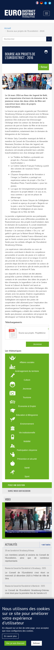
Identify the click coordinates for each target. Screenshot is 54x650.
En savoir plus (10, 637)
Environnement (27, 424)
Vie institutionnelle (27, 432)
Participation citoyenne (27, 450)
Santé (27, 468)
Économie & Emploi (27, 406)
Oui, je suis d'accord (15, 645)
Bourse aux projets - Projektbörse (32, 333)
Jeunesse (37, 344)
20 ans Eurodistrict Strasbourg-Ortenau (19, 550)
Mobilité (26, 441)
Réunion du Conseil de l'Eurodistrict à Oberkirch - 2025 (25, 585)
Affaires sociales (27, 362)
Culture (27, 380)
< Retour (43, 67)
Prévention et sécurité (27, 459)
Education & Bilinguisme (27, 415)
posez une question (16, 485)
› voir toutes (45, 544)
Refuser (36, 645)
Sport (27, 476)
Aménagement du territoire (27, 371)
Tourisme (27, 397)
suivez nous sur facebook (19, 490)
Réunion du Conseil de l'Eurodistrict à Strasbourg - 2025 (25, 568)
